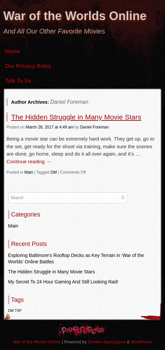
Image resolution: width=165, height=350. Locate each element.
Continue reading (28, 161)
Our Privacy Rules (28, 66)
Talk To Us (18, 81)
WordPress (141, 342)
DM (54, 172)
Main (28, 172)
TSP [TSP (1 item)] (18, 311)
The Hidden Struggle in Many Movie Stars (76, 117)
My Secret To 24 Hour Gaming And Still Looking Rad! (63, 281)
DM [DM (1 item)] (11, 311)
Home (12, 51)
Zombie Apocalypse (107, 342)
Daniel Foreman (69, 102)
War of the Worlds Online (75, 16)
